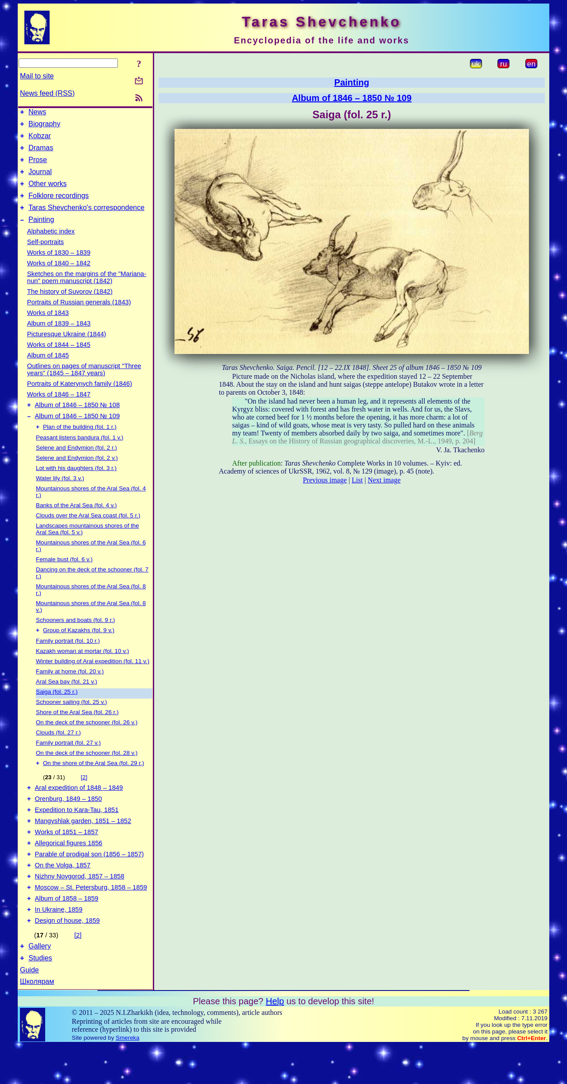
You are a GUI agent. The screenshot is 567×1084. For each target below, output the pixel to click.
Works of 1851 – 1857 (66, 857)
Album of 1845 (48, 368)
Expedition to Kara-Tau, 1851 (77, 832)
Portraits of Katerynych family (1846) (79, 396)
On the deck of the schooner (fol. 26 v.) (86, 740)
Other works (47, 193)
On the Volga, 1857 (63, 894)
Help (275, 1040)
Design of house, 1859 (67, 956)
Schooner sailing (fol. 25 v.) (71, 719)
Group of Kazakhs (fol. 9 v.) (78, 648)
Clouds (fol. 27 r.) (58, 750)
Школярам (37, 1020)
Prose (37, 166)
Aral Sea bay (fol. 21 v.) (66, 699)
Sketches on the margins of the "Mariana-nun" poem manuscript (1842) (86, 291)
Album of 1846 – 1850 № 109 (77, 431)
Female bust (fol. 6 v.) (64, 576)
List (357, 480)
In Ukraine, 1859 (59, 944)
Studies (40, 996)
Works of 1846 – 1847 (58, 407)
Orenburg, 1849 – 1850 (68, 820)
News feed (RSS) (47, 93)
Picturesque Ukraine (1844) (66, 347)
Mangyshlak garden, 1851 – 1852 (83, 844)
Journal (39, 179)
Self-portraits (45, 255)
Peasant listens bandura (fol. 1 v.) (80, 454)
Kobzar (39, 140)
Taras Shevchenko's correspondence (86, 219)
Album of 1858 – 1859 (66, 931)
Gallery (39, 983)
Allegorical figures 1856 (68, 869)
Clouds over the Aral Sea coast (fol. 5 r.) (88, 532)
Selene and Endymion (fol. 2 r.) (76, 464)
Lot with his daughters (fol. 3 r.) (76, 485)
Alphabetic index (51, 244)
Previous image (325, 480)
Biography (44, 126)
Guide (29, 1008)
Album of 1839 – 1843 (58, 336)
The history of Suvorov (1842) (70, 304)
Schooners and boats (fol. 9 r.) (75, 636)
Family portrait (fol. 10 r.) (68, 658)
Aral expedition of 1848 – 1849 (79, 807)
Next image (384, 480)
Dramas (40, 153)
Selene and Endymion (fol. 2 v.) (77, 474)
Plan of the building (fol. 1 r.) (80, 443)
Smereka (127, 1076)
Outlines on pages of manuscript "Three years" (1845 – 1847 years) (84, 383)
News (37, 113)
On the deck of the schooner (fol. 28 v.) (86, 770)
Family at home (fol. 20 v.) (70, 689)
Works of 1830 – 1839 (58, 265)
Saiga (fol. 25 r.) (57, 709)
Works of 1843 (48, 326)
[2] (84, 796)
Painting (41, 233)
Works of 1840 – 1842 (58, 276)
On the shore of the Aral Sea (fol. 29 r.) (93, 781)
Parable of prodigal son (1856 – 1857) (89, 882)
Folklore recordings (58, 206)
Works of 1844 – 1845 (58, 357)
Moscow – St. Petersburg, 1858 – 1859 (91, 919)
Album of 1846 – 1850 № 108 (77, 419)
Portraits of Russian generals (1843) (79, 315)
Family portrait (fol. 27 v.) (68, 760)
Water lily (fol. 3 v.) (60, 495)
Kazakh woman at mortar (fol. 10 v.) (82, 668)
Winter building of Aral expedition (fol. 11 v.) (92, 679)
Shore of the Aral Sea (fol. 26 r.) (77, 730)
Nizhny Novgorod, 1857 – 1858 (79, 906)
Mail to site (37, 76)
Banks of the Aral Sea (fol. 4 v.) (76, 522)
